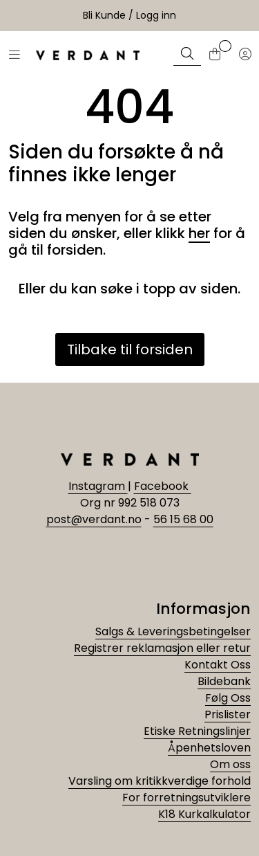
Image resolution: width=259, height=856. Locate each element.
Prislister (227, 714)
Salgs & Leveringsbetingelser (173, 631)
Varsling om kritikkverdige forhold (159, 781)
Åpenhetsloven (209, 748)
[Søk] (187, 55)
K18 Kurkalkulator (204, 814)
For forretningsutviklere (186, 797)
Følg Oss (228, 698)
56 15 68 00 (183, 519)
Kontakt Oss (217, 665)
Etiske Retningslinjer (197, 731)
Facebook (162, 486)
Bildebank (224, 681)
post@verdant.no (94, 519)
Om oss (230, 764)
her (199, 233)
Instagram (98, 486)
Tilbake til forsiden (130, 349)
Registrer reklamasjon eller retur (162, 648)
